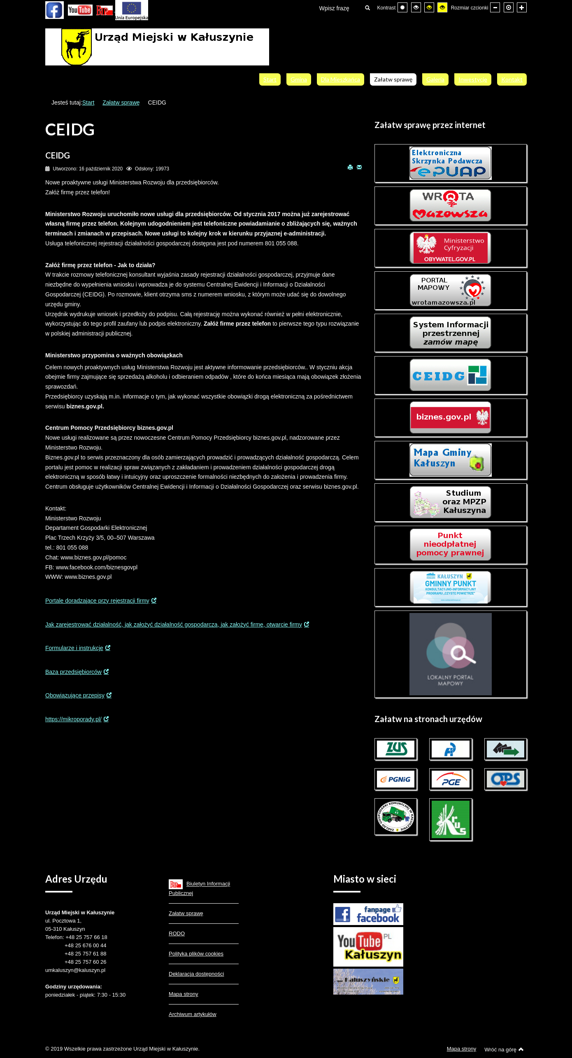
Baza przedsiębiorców (73, 672)
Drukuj (350, 167)
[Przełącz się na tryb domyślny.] (402, 7)
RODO (177, 933)
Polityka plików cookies (196, 954)
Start (88, 102)
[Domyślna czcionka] (509, 7)
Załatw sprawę (121, 102)
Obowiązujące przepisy (75, 695)
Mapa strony (183, 994)
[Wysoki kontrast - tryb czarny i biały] (416, 7)
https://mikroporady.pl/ (73, 719)
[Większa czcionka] (522, 7)
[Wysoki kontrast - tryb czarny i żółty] (429, 7)
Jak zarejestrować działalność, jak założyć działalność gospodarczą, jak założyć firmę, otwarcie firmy (173, 624)
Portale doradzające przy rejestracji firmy (97, 600)
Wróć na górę (504, 1049)
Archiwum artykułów (192, 1014)
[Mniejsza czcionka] (495, 7)
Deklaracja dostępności (196, 974)
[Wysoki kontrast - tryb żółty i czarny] (442, 7)
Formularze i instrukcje (74, 648)
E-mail (359, 167)
